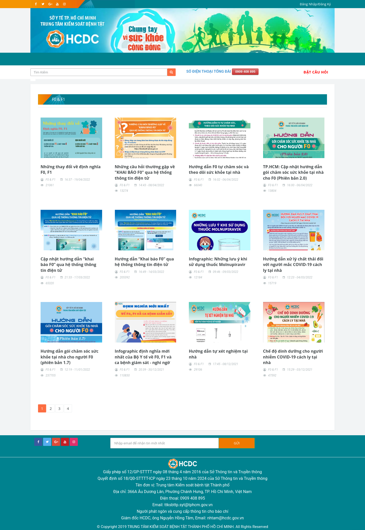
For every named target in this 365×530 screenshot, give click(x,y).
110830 (125, 375)
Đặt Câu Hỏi (316, 72)
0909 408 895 (245, 71)
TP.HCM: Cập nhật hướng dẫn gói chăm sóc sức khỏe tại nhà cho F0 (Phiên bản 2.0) (293, 172)
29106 (198, 369)
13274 (124, 191)
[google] (50, 4)
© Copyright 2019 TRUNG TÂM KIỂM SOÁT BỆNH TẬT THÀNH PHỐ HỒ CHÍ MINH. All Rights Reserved (182, 526)
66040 (198, 185)
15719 (272, 283)
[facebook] (36, 4)
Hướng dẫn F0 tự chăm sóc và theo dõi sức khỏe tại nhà (219, 169)
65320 (50, 283)
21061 (50, 185)
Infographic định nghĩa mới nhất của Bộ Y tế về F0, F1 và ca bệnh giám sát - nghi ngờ (143, 356)
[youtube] (57, 4)
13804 (272, 191)
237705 (51, 375)
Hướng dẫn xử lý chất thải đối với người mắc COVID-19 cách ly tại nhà (293, 264)
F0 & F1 (51, 179)
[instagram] (64, 4)
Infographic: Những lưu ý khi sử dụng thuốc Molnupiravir (218, 261)
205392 (125, 277)
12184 (198, 277)
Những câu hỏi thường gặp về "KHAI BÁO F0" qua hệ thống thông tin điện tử (145, 172)
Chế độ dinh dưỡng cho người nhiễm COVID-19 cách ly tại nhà (293, 356)
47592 (272, 375)
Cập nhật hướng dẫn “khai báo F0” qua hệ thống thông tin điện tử (68, 264)
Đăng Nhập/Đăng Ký (315, 4)
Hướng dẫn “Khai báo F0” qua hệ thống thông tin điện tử (144, 261)
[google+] (56, 442)
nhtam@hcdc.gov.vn (225, 518)
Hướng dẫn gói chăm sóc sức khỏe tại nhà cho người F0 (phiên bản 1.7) (69, 356)
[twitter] (43, 4)
